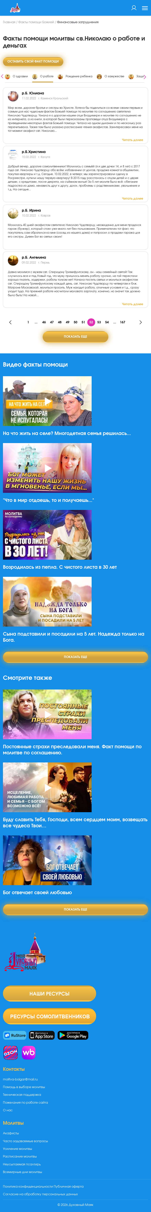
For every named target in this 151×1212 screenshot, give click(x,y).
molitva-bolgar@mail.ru (20, 1079)
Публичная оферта (69, 1186)
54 (107, 322)
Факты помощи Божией (36, 22)
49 (67, 322)
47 (52, 322)
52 (91, 322)
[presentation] (2, 75)
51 (83, 322)
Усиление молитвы (17, 1148)
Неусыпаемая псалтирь (22, 1164)
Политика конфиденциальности (28, 1186)
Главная (9, 22)
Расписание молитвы (20, 1156)
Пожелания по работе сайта (25, 1102)
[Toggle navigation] (145, 8)
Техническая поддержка (22, 1094)
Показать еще (75, 336)
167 (122, 322)
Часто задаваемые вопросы (25, 1141)
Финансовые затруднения (78, 22)
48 (60, 322)
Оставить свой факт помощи (33, 61)
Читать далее (132, 140)
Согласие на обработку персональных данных (40, 1194)
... (36, 322)
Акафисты (11, 1133)
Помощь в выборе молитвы (24, 1087)
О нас (8, 1110)
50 (75, 322)
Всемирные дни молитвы (22, 1172)
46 (44, 322)
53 (99, 322)
